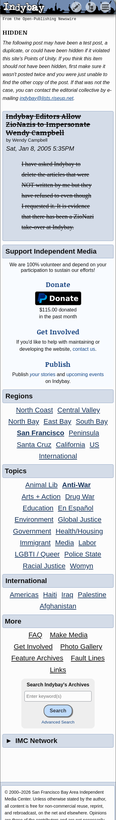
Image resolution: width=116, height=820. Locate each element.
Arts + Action (41, 496)
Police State (82, 554)
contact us (84, 349)
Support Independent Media (51, 251)
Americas (24, 595)
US (94, 445)
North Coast (34, 410)
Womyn (81, 566)
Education (38, 508)
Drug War (79, 496)
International (58, 456)
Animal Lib (41, 485)
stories (42, 374)
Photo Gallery (81, 646)
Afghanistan (58, 606)
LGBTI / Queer (37, 554)
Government (32, 531)
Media (64, 543)
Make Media (69, 635)
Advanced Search (58, 722)
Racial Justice (44, 566)
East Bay (57, 421)
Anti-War (76, 485)
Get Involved (33, 646)
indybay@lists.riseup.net (47, 98)
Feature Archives (37, 658)
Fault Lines (88, 658)
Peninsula (84, 433)
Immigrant (35, 543)
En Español (75, 508)
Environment (34, 519)
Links (58, 670)
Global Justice (79, 519)
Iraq (67, 595)
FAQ (35, 635)
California (70, 445)
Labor (87, 543)
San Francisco (40, 433)
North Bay (23, 421)
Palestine (92, 595)
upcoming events (85, 374)
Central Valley (79, 410)
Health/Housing (79, 531)
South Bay (92, 421)
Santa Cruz (34, 445)
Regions (18, 396)
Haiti (50, 595)
